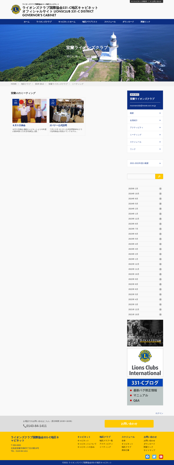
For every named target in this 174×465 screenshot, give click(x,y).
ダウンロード (128, 22)
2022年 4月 (145, 299)
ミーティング (77, 84)
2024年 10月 (145, 194)
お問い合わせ (155, 1)
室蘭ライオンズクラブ (58, 84)
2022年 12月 (145, 264)
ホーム (26, 22)
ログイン (159, 413)
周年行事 (125, 450)
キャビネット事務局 (139, 1)
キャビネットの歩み (86, 447)
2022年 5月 (145, 294)
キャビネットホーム (66, 22)
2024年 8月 (145, 199)
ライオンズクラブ (44, 22)
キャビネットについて (87, 444)
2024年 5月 (145, 204)
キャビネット (83, 440)
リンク (133, 149)
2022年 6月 (145, 289)
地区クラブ (26, 84)
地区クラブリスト (89, 22)
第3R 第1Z (39, 84)
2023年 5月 (145, 239)
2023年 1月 (145, 259)
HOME (14, 84)
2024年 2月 (145, 209)
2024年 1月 (145, 214)
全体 (123, 440)
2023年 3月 (145, 249)
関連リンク (145, 22)
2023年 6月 (145, 234)
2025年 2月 (145, 188)
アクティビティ (136, 127)
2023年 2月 (145, 254)
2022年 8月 (145, 284)
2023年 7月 (145, 229)
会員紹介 (134, 120)
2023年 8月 (145, 224)
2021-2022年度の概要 (139, 163)
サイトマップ (149, 450)
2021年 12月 (145, 309)
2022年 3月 (145, 304)
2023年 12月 (145, 219)
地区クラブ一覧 (106, 440)
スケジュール (110, 22)
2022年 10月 (145, 274)
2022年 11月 (145, 269)
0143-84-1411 (36, 426)
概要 (132, 113)
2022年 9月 (145, 279)
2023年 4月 (145, 244)
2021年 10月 (145, 314)
